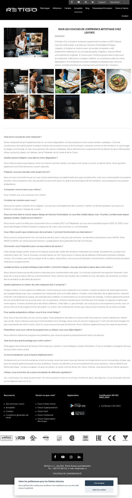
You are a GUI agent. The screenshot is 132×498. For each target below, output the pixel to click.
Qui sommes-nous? (15, 404)
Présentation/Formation (102, 8)
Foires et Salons (121, 8)
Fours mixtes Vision (47, 404)
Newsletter (115, 2)
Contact (125, 16)
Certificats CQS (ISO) (111, 406)
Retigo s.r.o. (23, 13)
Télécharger (45, 8)
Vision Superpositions (47, 408)
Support (102, 2)
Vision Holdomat (45, 415)
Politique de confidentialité (67, 474)
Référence (57, 8)
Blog (87, 8)
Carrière (68, 8)
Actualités (78, 8)
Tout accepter (99, 483)
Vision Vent (43, 411)
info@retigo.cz (81, 469)
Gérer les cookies (99, 490)
